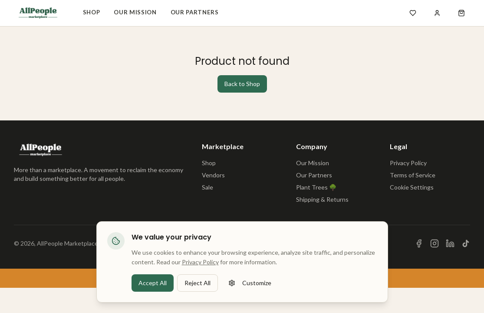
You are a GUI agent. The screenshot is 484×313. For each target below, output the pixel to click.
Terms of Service (412, 175)
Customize (249, 289)
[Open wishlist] (412, 13)
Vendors (213, 175)
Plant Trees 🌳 (316, 187)
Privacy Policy (408, 162)
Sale (207, 187)
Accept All (152, 289)
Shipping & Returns (322, 199)
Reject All (197, 289)
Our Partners (195, 12)
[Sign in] (437, 13)
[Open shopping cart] (461, 13)
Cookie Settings (412, 187)
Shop (91, 12)
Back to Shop (242, 83)
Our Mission (135, 12)
